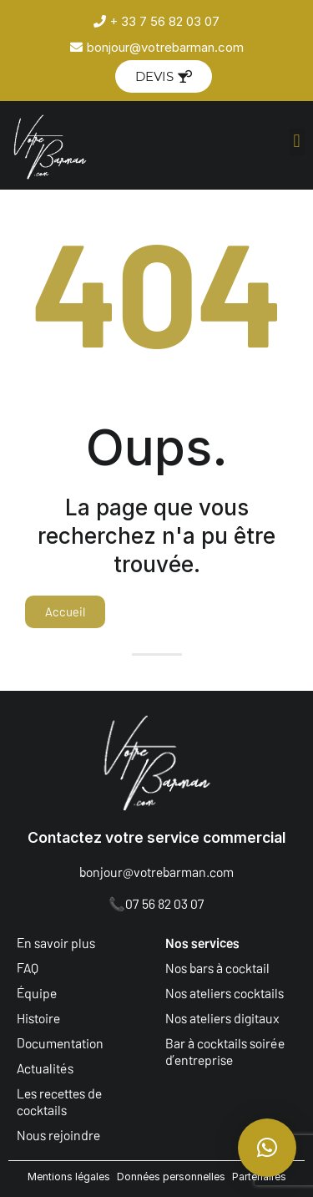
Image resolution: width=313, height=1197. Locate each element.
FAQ (27, 968)
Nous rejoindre (58, 1135)
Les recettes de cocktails (59, 1101)
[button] (297, 141)
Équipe (37, 993)
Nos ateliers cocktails (224, 993)
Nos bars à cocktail (217, 968)
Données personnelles (171, 1176)
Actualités (45, 1068)
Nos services (202, 943)
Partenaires (259, 1176)
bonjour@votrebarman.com (156, 872)
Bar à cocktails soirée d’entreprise (225, 1051)
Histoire (38, 1018)
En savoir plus (56, 943)
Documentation (60, 1043)
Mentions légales (69, 1176)
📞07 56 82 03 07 (156, 903)
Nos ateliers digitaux (222, 1018)
